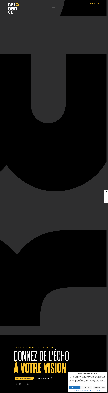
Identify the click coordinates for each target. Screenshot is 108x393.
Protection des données (95, 390)
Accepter (74, 387)
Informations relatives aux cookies (81, 390)
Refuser (87, 387)
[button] (105, 373)
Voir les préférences (99, 387)
